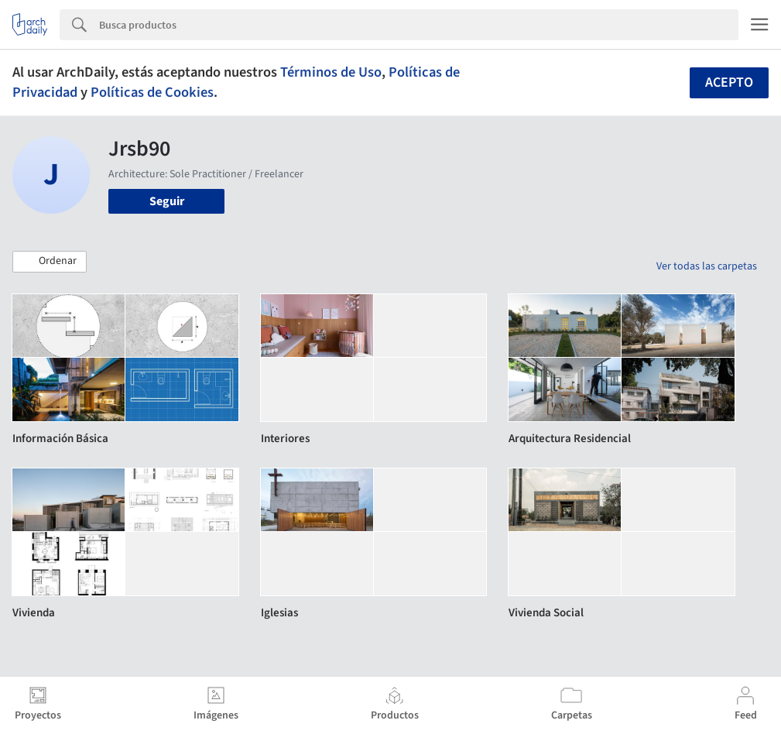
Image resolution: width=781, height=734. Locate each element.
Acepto (729, 82)
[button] (49, 262)
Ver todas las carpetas (706, 266)
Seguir (166, 201)
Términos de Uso (331, 72)
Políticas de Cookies (152, 92)
